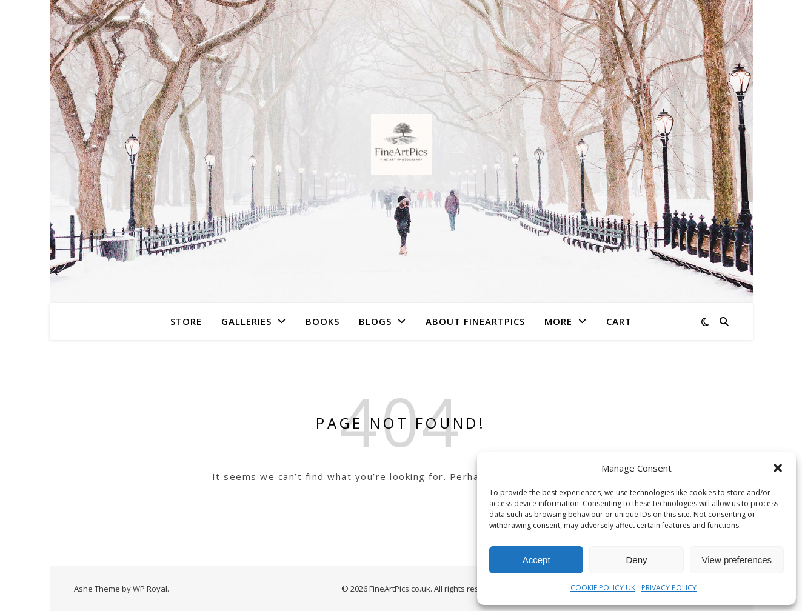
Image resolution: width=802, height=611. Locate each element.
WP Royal (150, 588)
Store (186, 321)
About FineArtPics (475, 321)
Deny (636, 560)
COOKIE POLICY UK (602, 588)
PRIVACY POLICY (669, 588)
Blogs (375, 321)
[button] (778, 468)
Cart (619, 321)
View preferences (737, 560)
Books (322, 321)
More (558, 321)
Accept (536, 560)
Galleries (246, 321)
